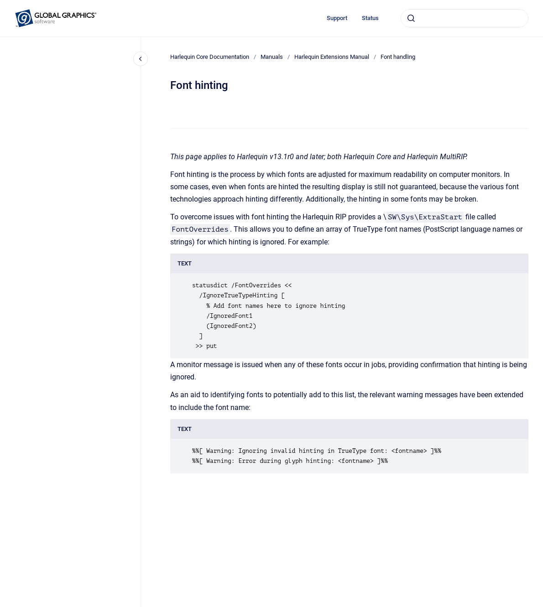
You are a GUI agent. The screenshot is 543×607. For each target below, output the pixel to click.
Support (337, 18)
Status (370, 18)
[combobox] (464, 18)
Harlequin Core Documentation (209, 56)
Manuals (272, 56)
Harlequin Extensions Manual (331, 56)
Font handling (398, 56)
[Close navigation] (140, 59)
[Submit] (411, 18)
